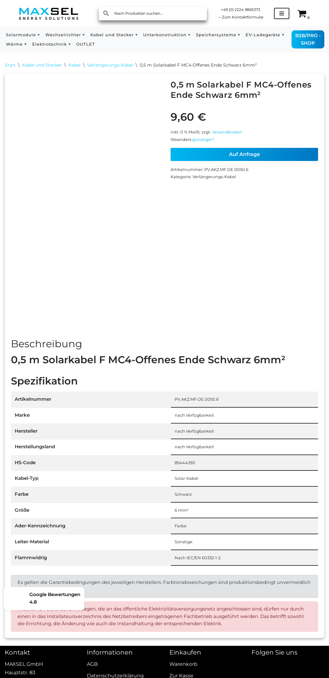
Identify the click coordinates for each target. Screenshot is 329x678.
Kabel (74, 65)
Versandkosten (231, 135)
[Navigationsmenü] (289, 13)
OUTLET (137, 44)
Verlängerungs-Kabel (110, 65)
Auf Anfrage (244, 159)
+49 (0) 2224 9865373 (244, 9)
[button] (41, 35)
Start (10, 65)
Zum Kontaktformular (244, 17)
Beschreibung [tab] (46, 346)
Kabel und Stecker (42, 65)
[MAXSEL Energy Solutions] (48, 13)
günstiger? (206, 143)
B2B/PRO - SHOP (309, 39)
